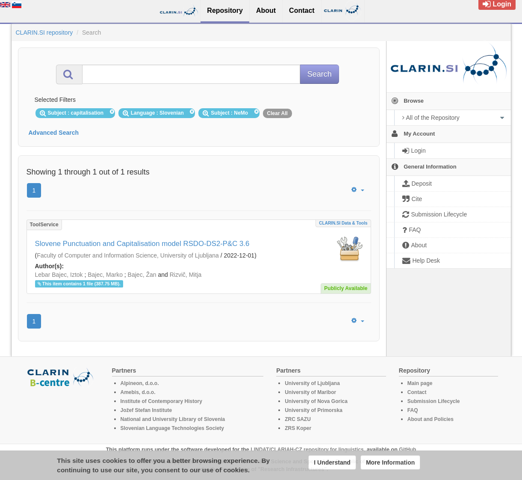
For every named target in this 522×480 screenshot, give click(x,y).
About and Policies (430, 419)
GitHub (407, 450)
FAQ (412, 410)
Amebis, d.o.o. (138, 392)
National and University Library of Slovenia (173, 419)
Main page (420, 383)
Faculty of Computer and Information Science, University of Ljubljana (128, 255)
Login (497, 4)
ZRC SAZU (298, 419)
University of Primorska (313, 410)
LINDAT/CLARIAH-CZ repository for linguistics (307, 450)
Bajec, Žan (142, 274)
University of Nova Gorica (316, 401)
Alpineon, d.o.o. (140, 383)
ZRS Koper (298, 428)
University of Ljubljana (312, 383)
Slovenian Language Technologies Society (172, 428)
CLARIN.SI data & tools (343, 223)
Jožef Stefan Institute (146, 410)
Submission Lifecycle (433, 401)
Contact (417, 392)
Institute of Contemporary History (161, 401)
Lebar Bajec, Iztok (59, 274)
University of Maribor (310, 392)
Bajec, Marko (105, 274)
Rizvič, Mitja (186, 274)
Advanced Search (54, 132)
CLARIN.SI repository (44, 32)
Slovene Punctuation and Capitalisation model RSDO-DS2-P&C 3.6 (142, 244)
